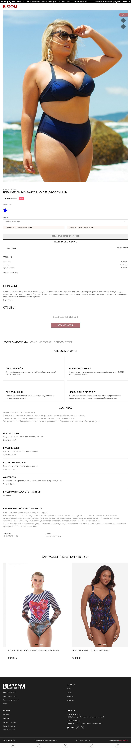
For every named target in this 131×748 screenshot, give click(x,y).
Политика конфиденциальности (45, 740)
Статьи (5, 704)
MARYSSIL (124, 268)
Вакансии (70, 700)
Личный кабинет (9, 692)
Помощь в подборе (10, 722)
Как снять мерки (9, 726)
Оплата (6, 718)
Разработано (118, 740)
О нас (69, 689)
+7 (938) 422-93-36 (74, 721)
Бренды (69, 693)
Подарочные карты (10, 696)
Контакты (70, 696)
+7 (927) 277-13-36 (73, 714)
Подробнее (7, 300)
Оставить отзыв (65, 325)
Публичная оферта (83, 740)
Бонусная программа (11, 700)
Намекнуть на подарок (65, 242)
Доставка (6, 714)
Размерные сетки (9, 730)
